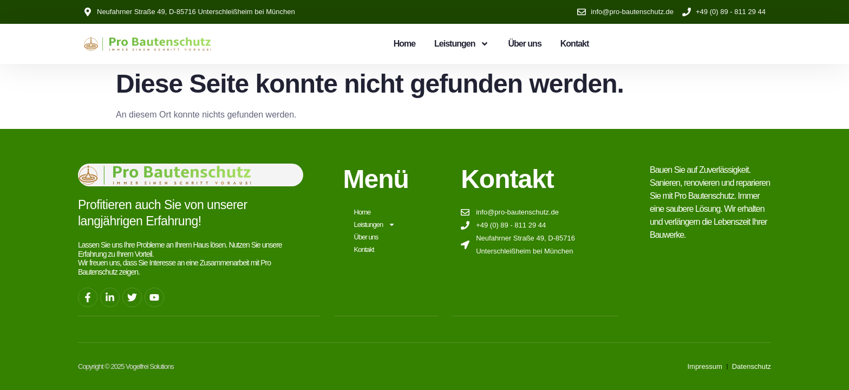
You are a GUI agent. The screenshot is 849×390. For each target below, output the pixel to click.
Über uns (524, 43)
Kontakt (574, 43)
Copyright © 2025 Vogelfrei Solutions (126, 366)
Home (404, 43)
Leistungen (461, 44)
